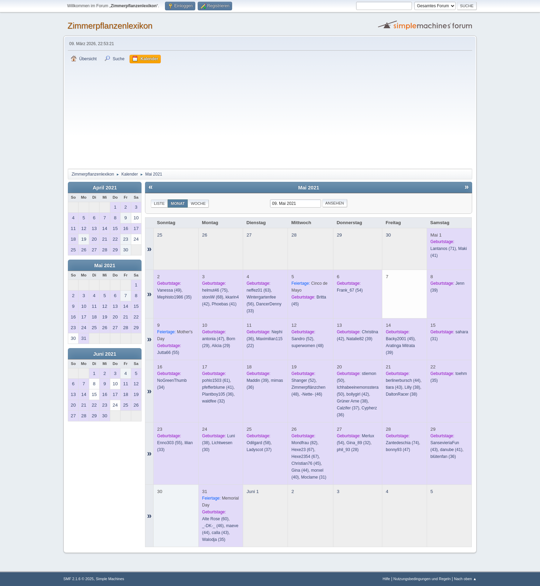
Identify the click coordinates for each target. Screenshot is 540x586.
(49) (169, 290)
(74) (402, 442)
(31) (313, 477)
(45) (400, 338)
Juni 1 (253, 491)
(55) (168, 352)
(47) (213, 338)
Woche (198, 203)
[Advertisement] (270, 115)
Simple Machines (110, 579)
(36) (217, 394)
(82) (304, 442)
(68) (212, 297)
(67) (302, 449)
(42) (357, 394)
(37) (348, 408)
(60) (215, 518)
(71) (443, 248)
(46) (311, 394)
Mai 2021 (104, 265)
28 (294, 235)
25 (159, 235)
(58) (259, 442)
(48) (307, 345)
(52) (302, 338)
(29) (221, 345)
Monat (178, 203)
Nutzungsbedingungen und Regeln (421, 579)
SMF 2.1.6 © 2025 (78, 579)
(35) (174, 297)
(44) (403, 380)
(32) (213, 401)
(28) (348, 449)
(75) (215, 290)
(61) (216, 380)
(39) (359, 338)
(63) (259, 290)
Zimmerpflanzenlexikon (110, 25)
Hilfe (386, 579)
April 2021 (105, 187)
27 (249, 235)
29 (339, 235)
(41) (224, 304)
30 (388, 235)
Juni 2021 (104, 354)
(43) (394, 387)
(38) (352, 401)
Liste (159, 203)
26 (204, 235)
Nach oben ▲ (465, 579)
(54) (350, 290)
